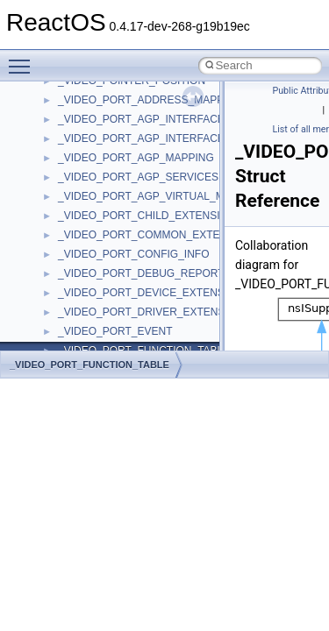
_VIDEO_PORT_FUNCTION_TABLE (89, 364)
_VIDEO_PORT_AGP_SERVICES (138, 177)
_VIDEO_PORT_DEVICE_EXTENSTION (154, 293)
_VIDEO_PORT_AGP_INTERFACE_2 (147, 138)
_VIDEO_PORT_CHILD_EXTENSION (147, 215)
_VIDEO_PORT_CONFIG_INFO (133, 254)
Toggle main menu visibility (24, 58)
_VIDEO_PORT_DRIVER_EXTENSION (151, 312)
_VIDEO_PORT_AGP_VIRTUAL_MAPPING (161, 196)
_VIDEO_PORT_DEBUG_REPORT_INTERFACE (174, 273)
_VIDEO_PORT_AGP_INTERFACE (141, 119)
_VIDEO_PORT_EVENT (115, 331)
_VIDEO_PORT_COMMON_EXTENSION (156, 235)
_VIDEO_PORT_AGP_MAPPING (136, 158)
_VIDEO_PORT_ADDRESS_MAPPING (150, 100)
